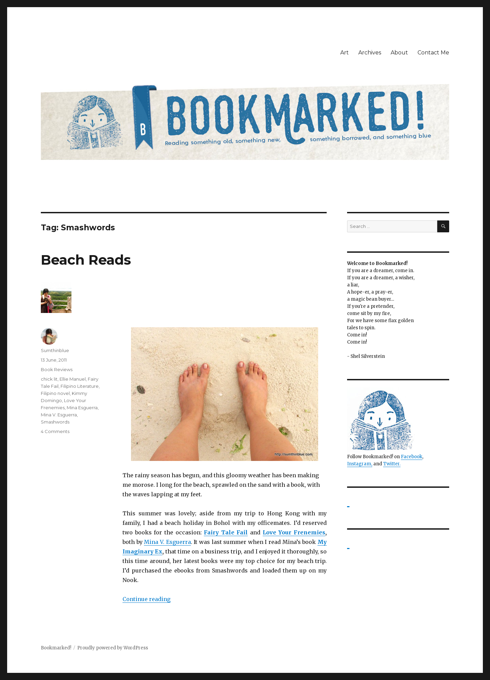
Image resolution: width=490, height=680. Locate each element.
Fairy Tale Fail (226, 532)
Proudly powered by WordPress (112, 648)
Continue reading (146, 599)
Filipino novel (55, 393)
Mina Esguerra (82, 407)
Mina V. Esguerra (167, 541)
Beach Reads (86, 259)
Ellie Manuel (73, 379)
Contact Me (433, 52)
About (399, 52)
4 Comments (55, 431)
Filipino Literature (80, 386)
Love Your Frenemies (294, 532)
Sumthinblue (55, 350)
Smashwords (55, 422)
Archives (369, 52)
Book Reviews (56, 369)
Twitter (391, 464)
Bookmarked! (56, 648)
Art (344, 52)
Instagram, (359, 464)
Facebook (411, 457)
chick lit (49, 379)
